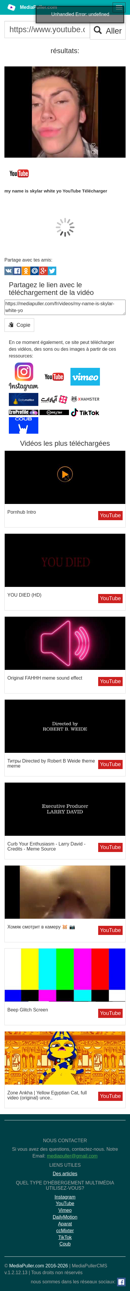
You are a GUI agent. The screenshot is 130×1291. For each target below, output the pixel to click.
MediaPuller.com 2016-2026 (38, 1265)
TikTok (65, 1237)
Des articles (65, 1173)
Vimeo (65, 1210)
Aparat (65, 1223)
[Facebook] (121, 1282)
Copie (19, 325)
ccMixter (65, 1230)
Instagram (65, 1196)
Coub (64, 1243)
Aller (108, 30)
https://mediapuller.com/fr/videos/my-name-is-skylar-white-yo (65, 307)
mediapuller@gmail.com (72, 1155)
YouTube (110, 515)
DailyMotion (65, 1217)
